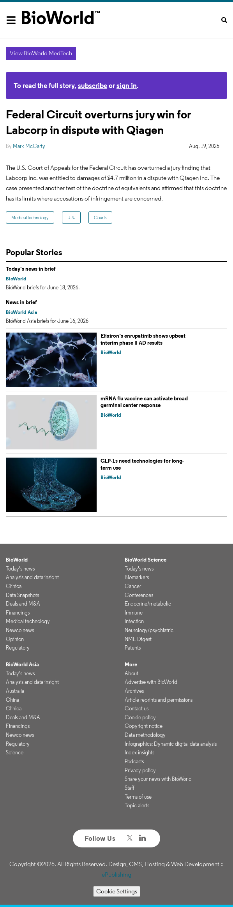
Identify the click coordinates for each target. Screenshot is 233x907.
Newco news (20, 630)
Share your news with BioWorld (158, 778)
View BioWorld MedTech (41, 53)
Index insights (139, 752)
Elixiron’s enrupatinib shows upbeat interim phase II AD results (143, 339)
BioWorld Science (145, 559)
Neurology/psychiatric (149, 630)
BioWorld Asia (21, 312)
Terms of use (138, 796)
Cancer (133, 586)
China (12, 699)
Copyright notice (143, 725)
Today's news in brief (31, 268)
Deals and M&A (23, 603)
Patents (133, 647)
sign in (126, 85)
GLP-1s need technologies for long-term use (142, 464)
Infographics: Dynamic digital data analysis (171, 743)
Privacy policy (140, 770)
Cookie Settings (116, 891)
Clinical (14, 586)
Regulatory (18, 647)
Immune (134, 612)
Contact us (136, 708)
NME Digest (138, 639)
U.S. (71, 217)
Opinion (15, 639)
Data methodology (145, 734)
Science (14, 752)
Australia (15, 690)
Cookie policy (140, 717)
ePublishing (116, 874)
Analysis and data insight (32, 577)
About (131, 673)
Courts (100, 217)
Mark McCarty (29, 146)
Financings (18, 612)
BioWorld (16, 278)
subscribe (92, 85)
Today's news (20, 568)
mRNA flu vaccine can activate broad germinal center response (144, 402)
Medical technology (30, 217)
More (131, 664)
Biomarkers (137, 577)
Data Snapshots (22, 595)
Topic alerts (137, 805)
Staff (129, 787)
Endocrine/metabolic (148, 603)
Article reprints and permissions (158, 699)
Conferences (139, 595)
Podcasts (134, 761)
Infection (134, 621)
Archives (134, 690)
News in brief (21, 302)
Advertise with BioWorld (151, 681)
